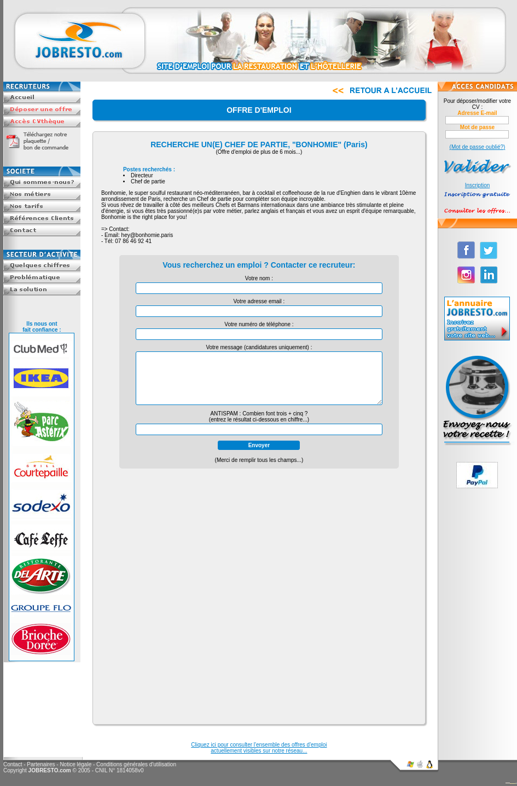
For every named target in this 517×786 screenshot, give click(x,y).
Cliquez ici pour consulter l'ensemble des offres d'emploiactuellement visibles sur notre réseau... (259, 748)
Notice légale (75, 764)
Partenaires (41, 764)
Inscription (477, 185)
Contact (12, 764)
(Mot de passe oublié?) (478, 147)
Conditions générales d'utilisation (136, 764)
